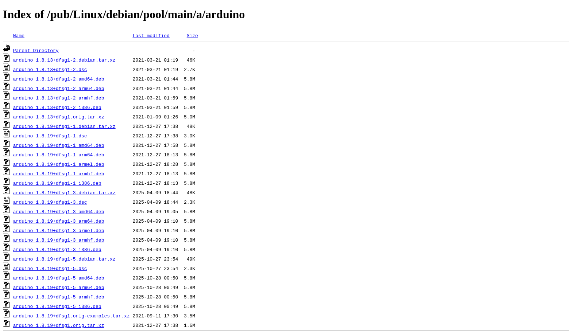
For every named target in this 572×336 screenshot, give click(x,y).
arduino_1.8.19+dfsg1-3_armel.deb (58, 230)
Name (18, 35)
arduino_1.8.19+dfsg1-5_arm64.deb (58, 287)
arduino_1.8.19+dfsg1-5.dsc (50, 268)
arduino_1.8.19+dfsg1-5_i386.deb (57, 306)
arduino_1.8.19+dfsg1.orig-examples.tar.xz (71, 315)
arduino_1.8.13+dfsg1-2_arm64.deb (58, 88)
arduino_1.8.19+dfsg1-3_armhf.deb (58, 240)
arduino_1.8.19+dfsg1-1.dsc (50, 135)
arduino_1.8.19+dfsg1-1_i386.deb (57, 183)
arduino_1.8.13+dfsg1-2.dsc (50, 69)
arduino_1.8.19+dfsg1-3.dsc (50, 202)
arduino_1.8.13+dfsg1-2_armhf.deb (58, 97)
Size (192, 35)
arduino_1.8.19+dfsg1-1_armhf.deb (58, 173)
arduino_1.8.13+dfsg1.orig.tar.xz (58, 116)
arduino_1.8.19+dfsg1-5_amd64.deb (58, 277)
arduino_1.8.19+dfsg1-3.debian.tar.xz (64, 192)
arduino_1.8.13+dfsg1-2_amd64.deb (58, 78)
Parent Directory (36, 50)
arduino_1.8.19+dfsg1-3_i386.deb (57, 249)
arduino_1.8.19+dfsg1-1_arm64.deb (58, 154)
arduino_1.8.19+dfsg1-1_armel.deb (58, 164)
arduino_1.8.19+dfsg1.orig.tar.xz (58, 325)
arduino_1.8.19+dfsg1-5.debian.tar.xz (64, 258)
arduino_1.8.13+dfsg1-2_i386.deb (57, 107)
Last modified (150, 35)
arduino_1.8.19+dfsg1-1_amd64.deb (58, 145)
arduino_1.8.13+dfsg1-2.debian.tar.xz (64, 59)
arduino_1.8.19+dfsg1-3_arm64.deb (58, 221)
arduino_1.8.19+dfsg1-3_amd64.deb (58, 211)
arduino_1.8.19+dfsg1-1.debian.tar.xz (64, 126)
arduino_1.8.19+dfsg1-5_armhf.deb (58, 296)
